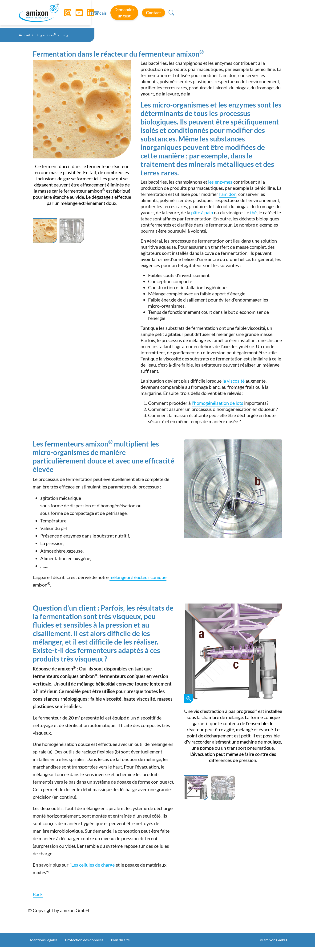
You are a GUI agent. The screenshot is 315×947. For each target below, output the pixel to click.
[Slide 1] (45, 230)
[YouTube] (75, 14)
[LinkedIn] (87, 14)
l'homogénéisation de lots (217, 403)
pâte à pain (202, 212)
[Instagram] (64, 14)
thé (253, 212)
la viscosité (233, 381)
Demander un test (231, 14)
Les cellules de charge (93, 865)
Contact (270, 14)
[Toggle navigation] (157, 14)
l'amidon (227, 194)
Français (196, 14)
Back (38, 894)
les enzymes (220, 182)
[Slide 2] (72, 231)
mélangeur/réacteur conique (137, 577)
